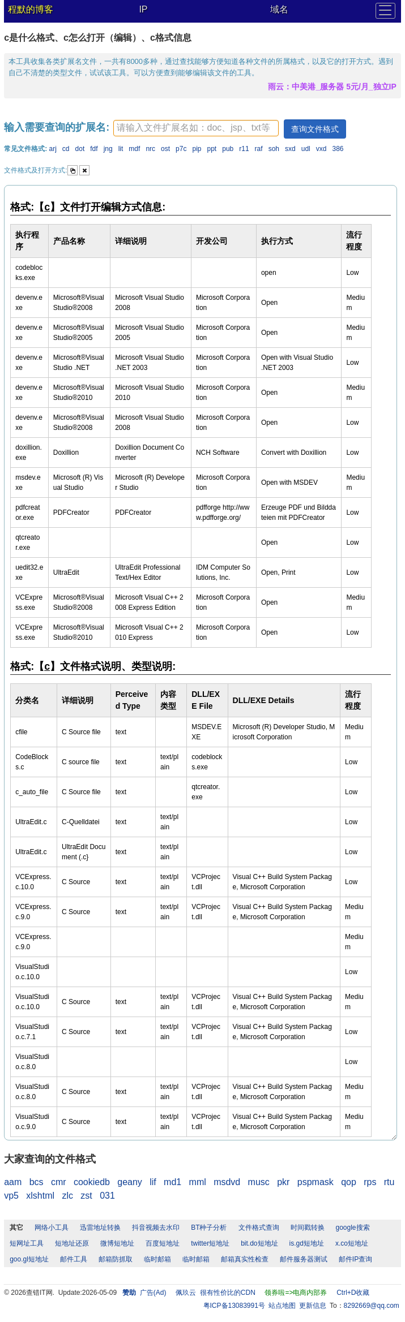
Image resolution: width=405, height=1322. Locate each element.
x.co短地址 (351, 1243)
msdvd (227, 1182)
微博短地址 (117, 1243)
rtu (389, 1182)
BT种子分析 (209, 1227)
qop (348, 1182)
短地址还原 (72, 1243)
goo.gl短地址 (29, 1259)
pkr (283, 1182)
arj (53, 149)
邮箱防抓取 (116, 1259)
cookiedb (92, 1182)
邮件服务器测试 (303, 1259)
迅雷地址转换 (100, 1227)
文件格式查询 (258, 1227)
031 (107, 1195)
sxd (290, 149)
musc (259, 1182)
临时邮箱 (157, 1259)
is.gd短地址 (306, 1243)
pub (227, 149)
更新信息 (312, 1306)
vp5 (11, 1195)
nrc (150, 149)
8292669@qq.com (371, 1306)
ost (165, 149)
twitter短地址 (210, 1243)
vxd (321, 149)
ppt (212, 149)
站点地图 (282, 1306)
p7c (181, 149)
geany (129, 1182)
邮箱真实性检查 (244, 1259)
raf (259, 149)
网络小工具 (52, 1227)
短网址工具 (27, 1243)
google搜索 (353, 1227)
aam (13, 1182)
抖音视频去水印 (156, 1227)
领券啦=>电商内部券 (296, 1293)
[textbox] (196, 128)
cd (66, 149)
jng (108, 149)
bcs (36, 1182)
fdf (93, 149)
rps (370, 1182)
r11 (244, 149)
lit (120, 149)
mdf (134, 149)
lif (153, 1182)
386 (337, 149)
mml (197, 1182)
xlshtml (40, 1195)
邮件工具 (73, 1259)
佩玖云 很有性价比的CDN (215, 1293)
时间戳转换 (308, 1227)
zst (86, 1195)
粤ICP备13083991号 (234, 1306)
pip (196, 149)
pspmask (315, 1182)
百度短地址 (163, 1243)
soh (273, 149)
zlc (67, 1195)
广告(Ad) (153, 1293)
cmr (58, 1182)
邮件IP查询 (355, 1259)
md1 (172, 1182)
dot (80, 149)
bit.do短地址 (259, 1243)
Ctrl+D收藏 (352, 1293)
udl (305, 149)
